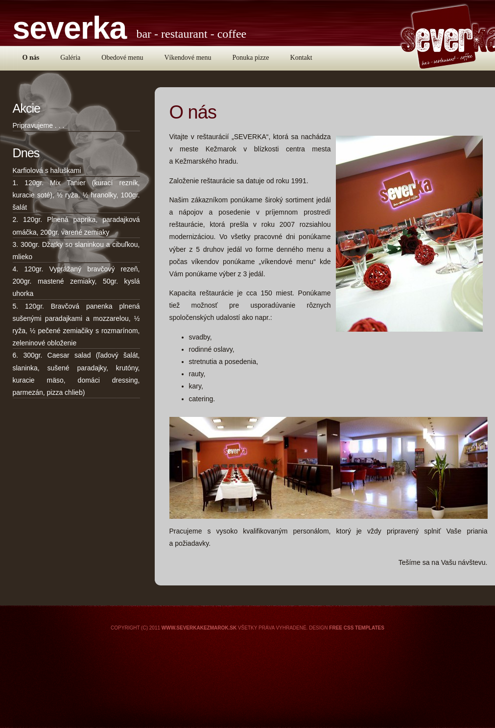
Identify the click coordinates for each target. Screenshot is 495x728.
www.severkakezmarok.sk (199, 628)
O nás (31, 57)
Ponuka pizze (251, 57)
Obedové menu (122, 57)
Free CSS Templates (356, 628)
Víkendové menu (187, 57)
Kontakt (301, 57)
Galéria (70, 57)
